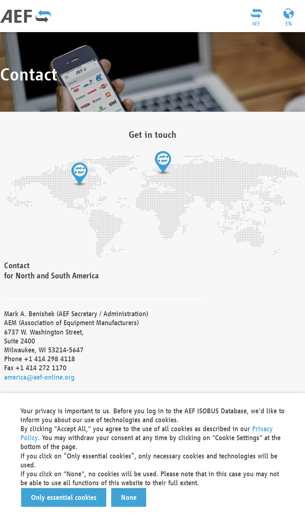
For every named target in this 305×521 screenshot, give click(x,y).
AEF (256, 23)
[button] (63, 497)
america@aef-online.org (39, 377)
